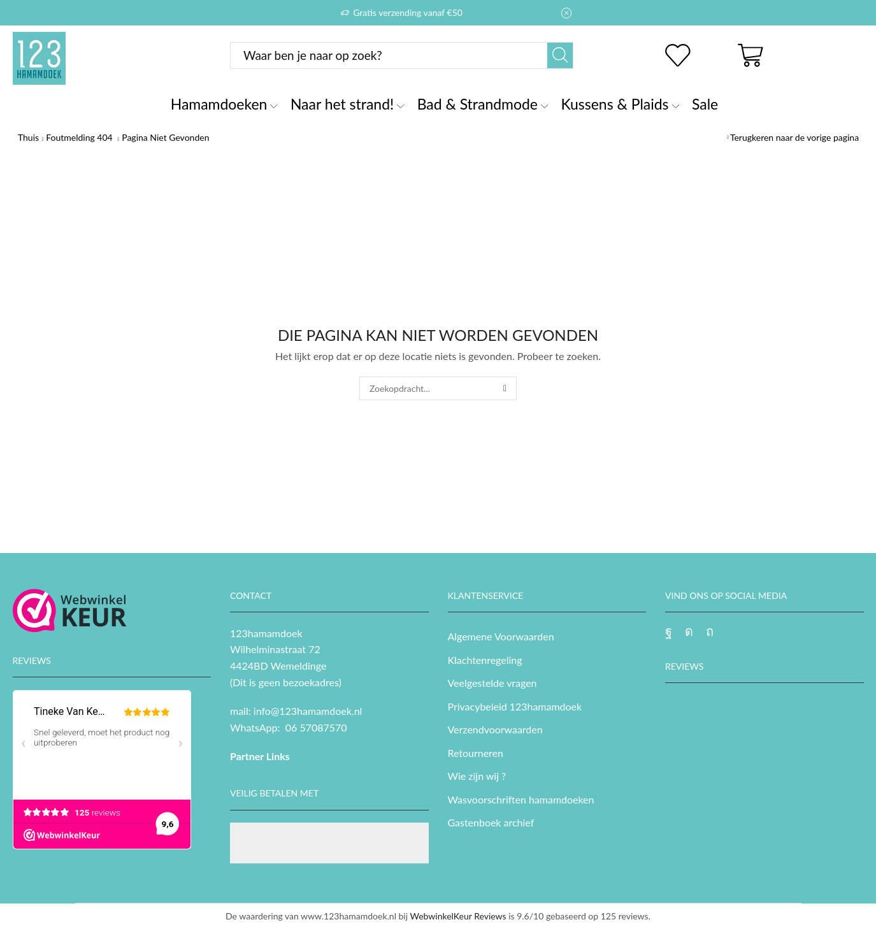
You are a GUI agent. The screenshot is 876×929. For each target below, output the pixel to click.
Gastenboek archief (491, 822)
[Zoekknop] (560, 55)
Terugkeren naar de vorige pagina (794, 137)
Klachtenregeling (485, 660)
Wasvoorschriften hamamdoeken (521, 799)
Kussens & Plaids (620, 104)
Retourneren (475, 753)
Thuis (28, 137)
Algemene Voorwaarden (501, 636)
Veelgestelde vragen (492, 683)
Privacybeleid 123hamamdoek (515, 706)
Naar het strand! (348, 104)
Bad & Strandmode (483, 104)
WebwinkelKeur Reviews (458, 916)
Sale (705, 104)
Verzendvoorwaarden (495, 729)
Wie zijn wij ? (477, 776)
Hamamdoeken (224, 104)
